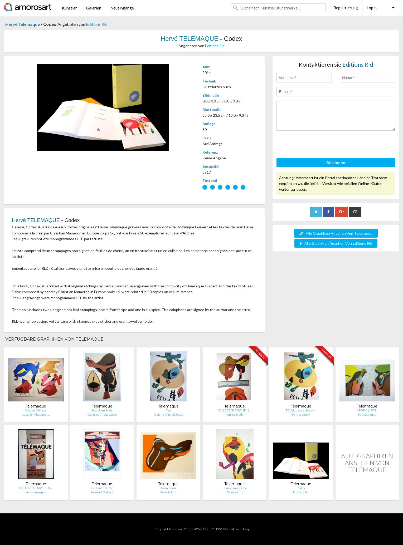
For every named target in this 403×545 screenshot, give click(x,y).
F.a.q (246, 529)
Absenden (335, 162)
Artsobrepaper (36, 492)
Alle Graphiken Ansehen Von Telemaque (335, 233)
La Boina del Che (102, 488)
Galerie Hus (168, 492)
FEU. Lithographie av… (301, 410)
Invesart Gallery (102, 492)
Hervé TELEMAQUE (189, 38)
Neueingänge (122, 8)
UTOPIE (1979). (367, 410)
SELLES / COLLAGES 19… (35, 488)
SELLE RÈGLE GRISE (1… (234, 410)
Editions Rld (97, 24)
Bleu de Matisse (35, 410)
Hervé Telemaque (22, 24)
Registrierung (345, 7)
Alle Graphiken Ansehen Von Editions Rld (336, 243)
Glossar (235, 529)
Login (372, 7)
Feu (168, 410)
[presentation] (316, 145)
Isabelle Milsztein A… (36, 414)
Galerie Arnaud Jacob (102, 414)
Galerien (93, 8)
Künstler (69, 8)
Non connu (168, 488)
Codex (301, 488)
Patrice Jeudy (235, 414)
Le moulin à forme (234, 488)
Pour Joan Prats (102, 410)
